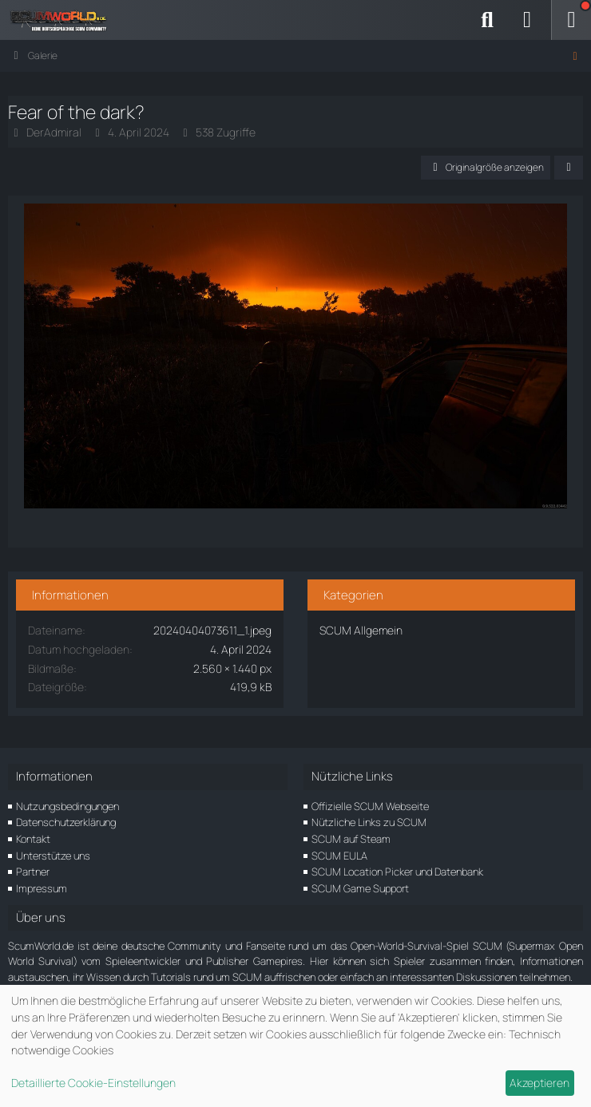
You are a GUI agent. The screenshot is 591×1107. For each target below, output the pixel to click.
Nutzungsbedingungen (67, 806)
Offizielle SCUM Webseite (370, 806)
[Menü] (571, 20)
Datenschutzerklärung (66, 822)
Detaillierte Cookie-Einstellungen (93, 1082)
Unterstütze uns (53, 855)
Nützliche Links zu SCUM (368, 822)
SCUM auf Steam (351, 839)
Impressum (41, 888)
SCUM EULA (339, 855)
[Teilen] (568, 168)
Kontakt (33, 839)
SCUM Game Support (360, 888)
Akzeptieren (539, 1082)
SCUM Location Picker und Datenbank (397, 871)
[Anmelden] (527, 20)
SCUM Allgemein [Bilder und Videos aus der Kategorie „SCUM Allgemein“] (361, 630)
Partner (33, 871)
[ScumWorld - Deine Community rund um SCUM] (64, 20)
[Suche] (487, 20)
